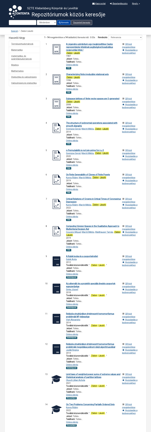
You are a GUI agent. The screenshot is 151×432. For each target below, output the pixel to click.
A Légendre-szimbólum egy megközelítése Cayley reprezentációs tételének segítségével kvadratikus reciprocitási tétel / (89, 47)
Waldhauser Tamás (104, 232)
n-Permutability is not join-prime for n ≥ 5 (85, 150)
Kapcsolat (99, 3)
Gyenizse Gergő (73, 129)
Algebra (15, 65)
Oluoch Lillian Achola (75, 380)
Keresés (64, 22)
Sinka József (72, 289)
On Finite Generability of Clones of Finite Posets (88, 174)
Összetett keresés (81, 22)
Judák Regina (72, 350)
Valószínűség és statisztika (24, 83)
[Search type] (46, 22)
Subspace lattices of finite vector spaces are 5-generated (92, 98)
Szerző (14, 31)
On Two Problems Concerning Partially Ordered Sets (90, 404)
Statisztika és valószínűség (24, 77)
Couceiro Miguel (73, 232)
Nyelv (136, 3)
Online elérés (72, 65)
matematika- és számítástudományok (21, 57)
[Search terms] (22, 22)
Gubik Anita (71, 259)
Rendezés (102, 37)
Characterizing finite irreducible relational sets (87, 74)
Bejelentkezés (119, 3)
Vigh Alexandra (73, 319)
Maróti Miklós (88, 129)
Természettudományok (22, 44)
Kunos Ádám (72, 177)
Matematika (17, 50)
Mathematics (17, 71)
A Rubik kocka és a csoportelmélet (82, 256)
